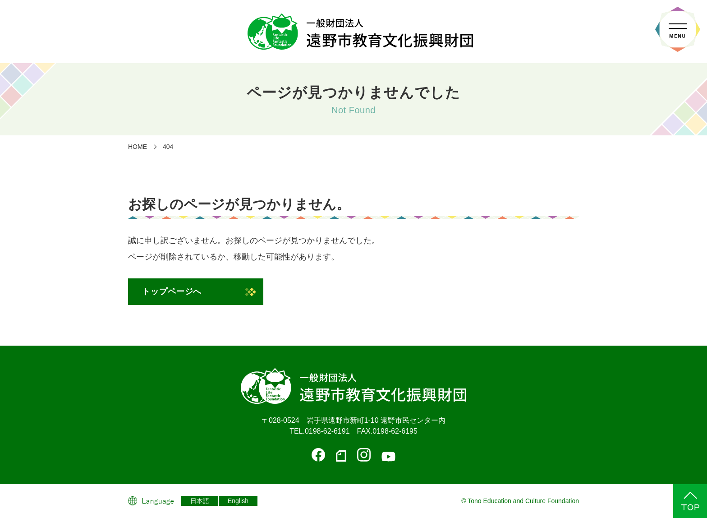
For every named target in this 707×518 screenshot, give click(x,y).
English (238, 500)
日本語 (199, 500)
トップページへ (172, 291)
